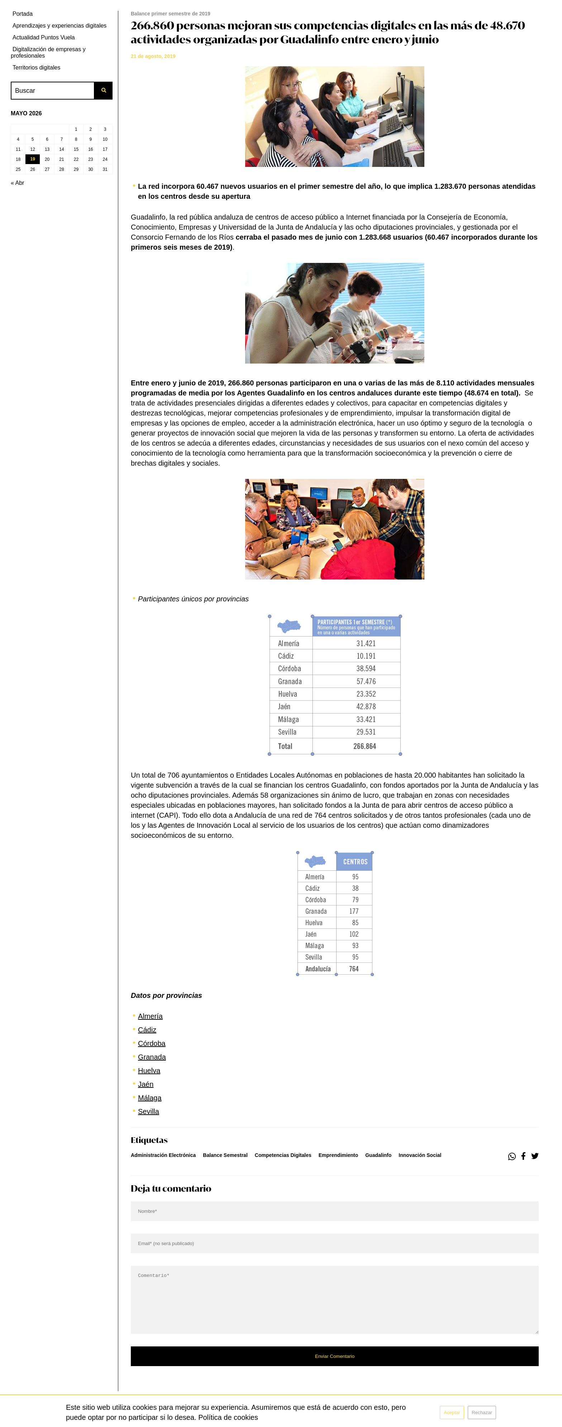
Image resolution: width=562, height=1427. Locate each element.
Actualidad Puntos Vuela (44, 37)
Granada (152, 1057)
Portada (23, 14)
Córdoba (152, 1043)
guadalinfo (378, 1155)
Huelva (149, 1071)
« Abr (17, 183)
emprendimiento (338, 1155)
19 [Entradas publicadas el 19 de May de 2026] (32, 159)
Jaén (145, 1084)
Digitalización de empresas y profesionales (48, 52)
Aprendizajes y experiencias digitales (59, 26)
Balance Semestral (225, 1155)
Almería (150, 1016)
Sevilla (148, 1111)
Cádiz (147, 1030)
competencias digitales (283, 1155)
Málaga (150, 1098)
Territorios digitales (36, 67)
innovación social (420, 1155)
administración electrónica (163, 1155)
